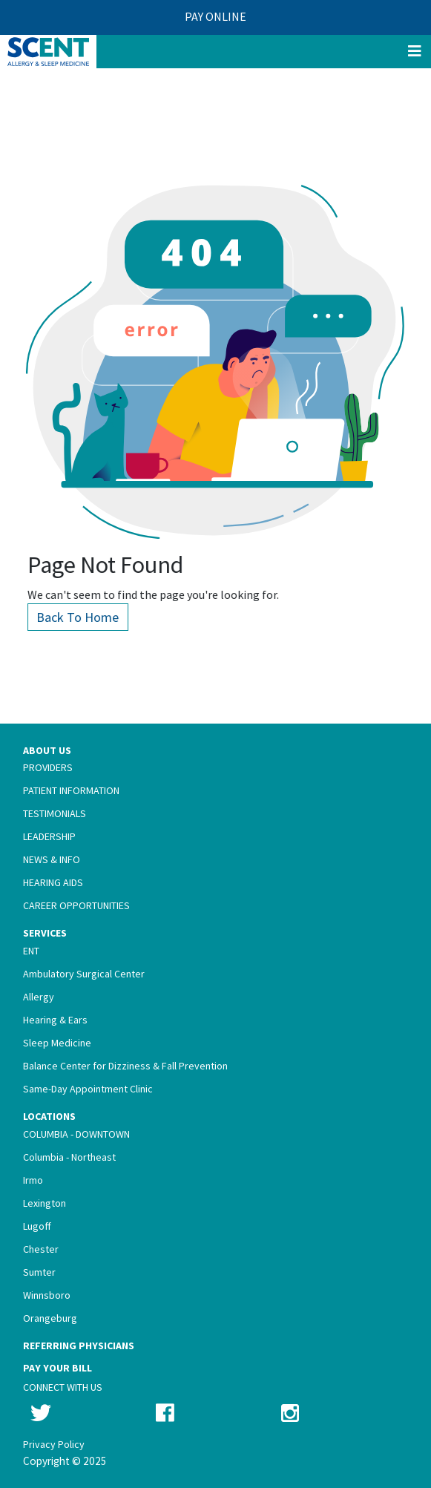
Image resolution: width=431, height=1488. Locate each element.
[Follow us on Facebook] (165, 1413)
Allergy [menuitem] (38, 996)
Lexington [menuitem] (44, 1203)
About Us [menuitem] (47, 750)
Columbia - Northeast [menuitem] (69, 1157)
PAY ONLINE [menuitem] (215, 16)
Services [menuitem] (45, 933)
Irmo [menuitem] (33, 1180)
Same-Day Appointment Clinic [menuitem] (88, 1088)
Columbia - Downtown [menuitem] (76, 1134)
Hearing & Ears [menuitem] (55, 1019)
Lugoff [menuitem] (37, 1226)
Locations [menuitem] (49, 1116)
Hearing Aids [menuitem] (53, 882)
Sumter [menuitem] (39, 1272)
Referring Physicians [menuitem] (78, 1345)
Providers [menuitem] (48, 767)
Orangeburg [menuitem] (50, 1318)
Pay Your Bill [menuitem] (57, 1367)
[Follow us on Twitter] (40, 1413)
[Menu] (414, 51)
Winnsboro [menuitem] (46, 1295)
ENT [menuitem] (31, 950)
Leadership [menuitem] (49, 836)
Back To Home (87, 617)
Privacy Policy (54, 1444)
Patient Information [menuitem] (71, 790)
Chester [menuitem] (41, 1249)
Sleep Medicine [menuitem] (57, 1042)
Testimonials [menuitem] (54, 813)
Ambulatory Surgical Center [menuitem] (84, 973)
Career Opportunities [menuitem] (76, 905)
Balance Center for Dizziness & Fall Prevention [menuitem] (125, 1065)
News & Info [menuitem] (51, 859)
